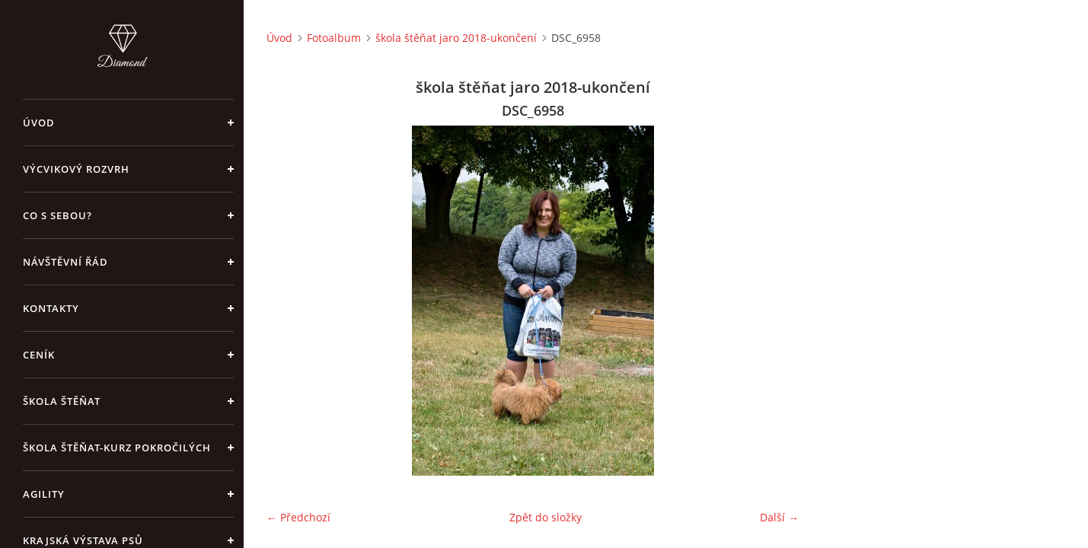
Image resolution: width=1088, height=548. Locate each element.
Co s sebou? (57, 215)
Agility (44, 494)
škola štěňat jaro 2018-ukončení (456, 37)
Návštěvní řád (65, 262)
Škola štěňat (62, 401)
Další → (779, 517)
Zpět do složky (545, 517)
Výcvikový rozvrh (76, 169)
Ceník (39, 355)
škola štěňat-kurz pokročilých (117, 447)
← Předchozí (298, 517)
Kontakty (51, 308)
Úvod (39, 122)
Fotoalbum (334, 37)
